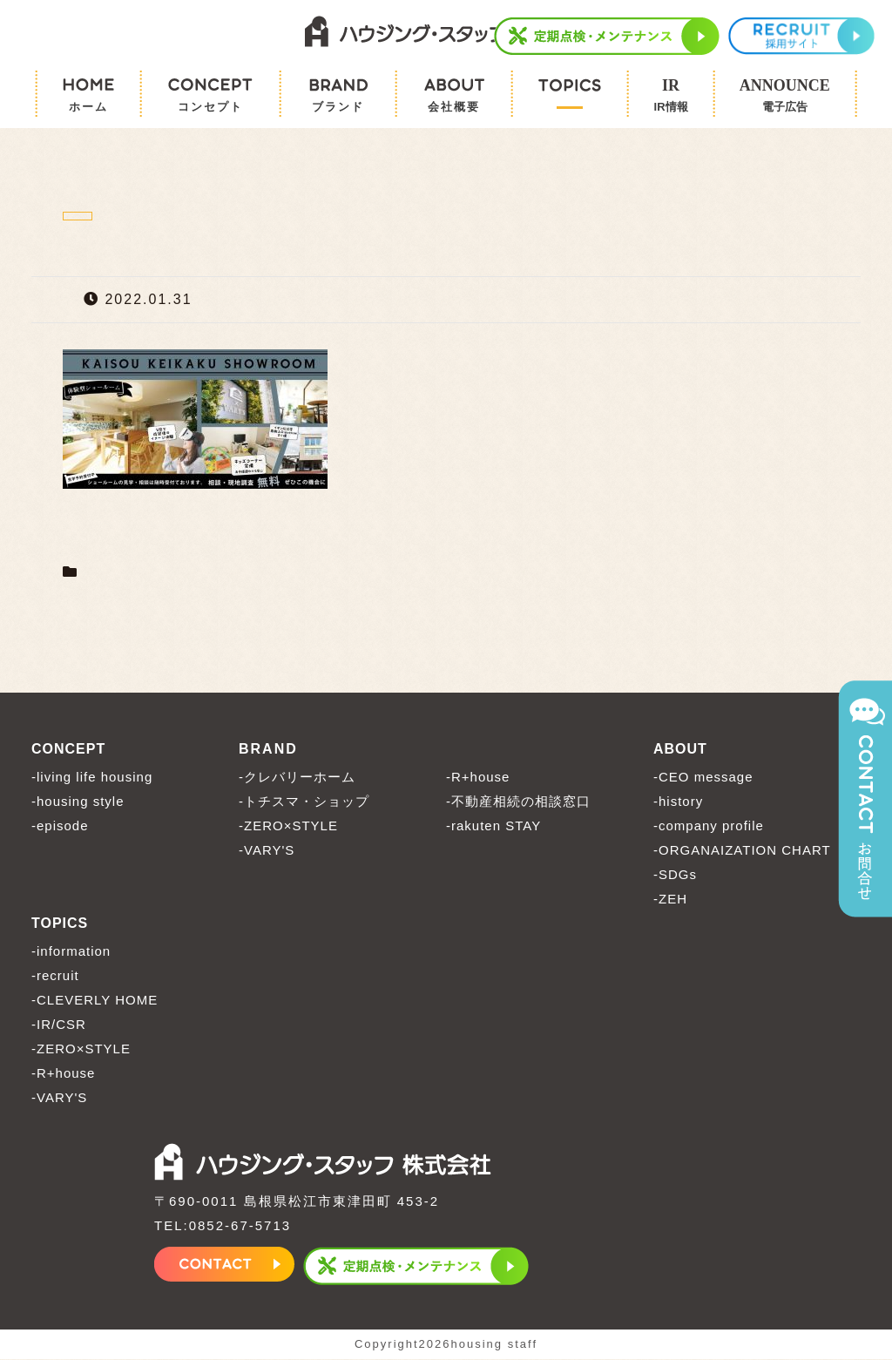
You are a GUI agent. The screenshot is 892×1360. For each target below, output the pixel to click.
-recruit (55, 976)
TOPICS (59, 924)
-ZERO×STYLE (288, 826)
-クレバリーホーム (297, 777)
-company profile (708, 826)
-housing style (78, 802)
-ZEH (670, 899)
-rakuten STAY (493, 826)
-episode (60, 826)
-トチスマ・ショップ (304, 802)
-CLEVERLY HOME (94, 1000)
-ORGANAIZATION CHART (742, 850)
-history (678, 802)
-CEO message (703, 777)
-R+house (478, 777)
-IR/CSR (58, 1025)
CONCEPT (68, 749)
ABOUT (680, 749)
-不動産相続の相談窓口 (518, 802)
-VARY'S (266, 850)
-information (71, 951)
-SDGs (675, 875)
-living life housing (91, 777)
